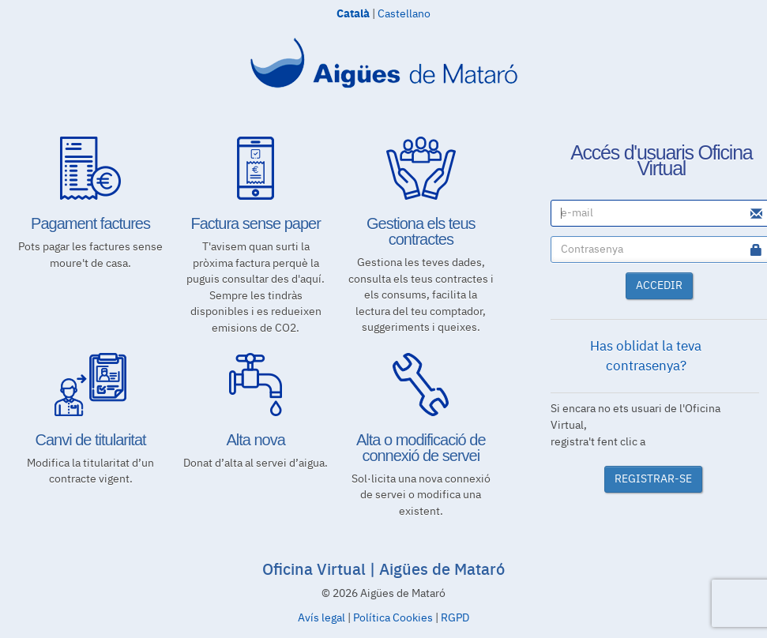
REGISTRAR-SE (653, 479)
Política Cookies (393, 618)
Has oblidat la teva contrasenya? (645, 356)
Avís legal (321, 618)
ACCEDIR (659, 285)
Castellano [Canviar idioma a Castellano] (404, 14)
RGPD (455, 618)
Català (353, 13)
